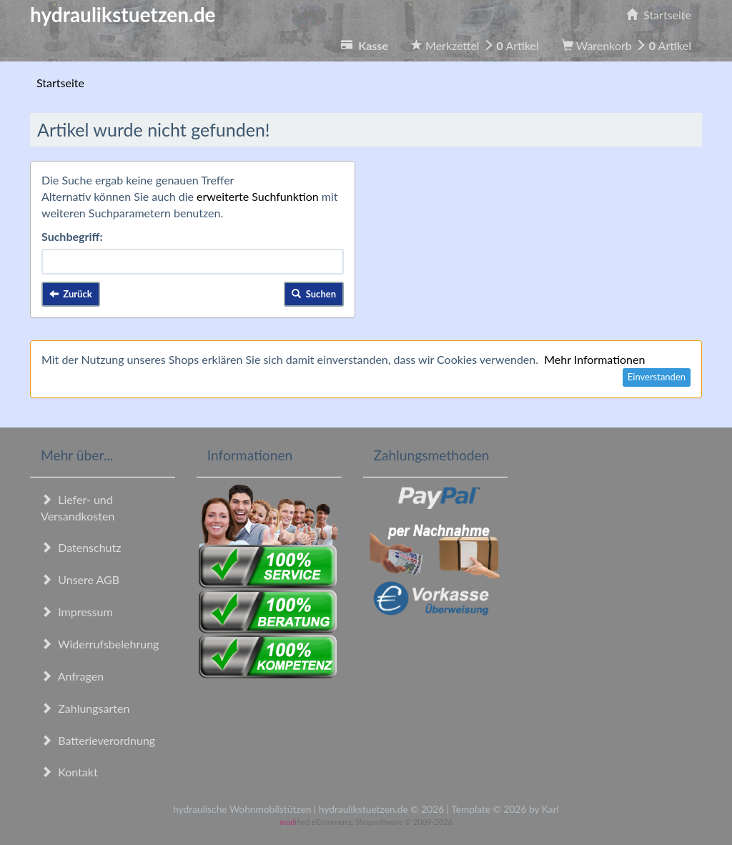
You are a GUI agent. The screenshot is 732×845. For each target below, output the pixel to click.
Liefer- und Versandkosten (77, 508)
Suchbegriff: (72, 236)
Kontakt (69, 772)
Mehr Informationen (594, 359)
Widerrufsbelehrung (100, 644)
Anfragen (72, 676)
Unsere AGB (80, 579)
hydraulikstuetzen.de (123, 14)
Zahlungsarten (85, 708)
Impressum (77, 611)
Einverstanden (657, 376)
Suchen (314, 294)
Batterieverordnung (98, 740)
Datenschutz (81, 547)
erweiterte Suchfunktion (258, 196)
